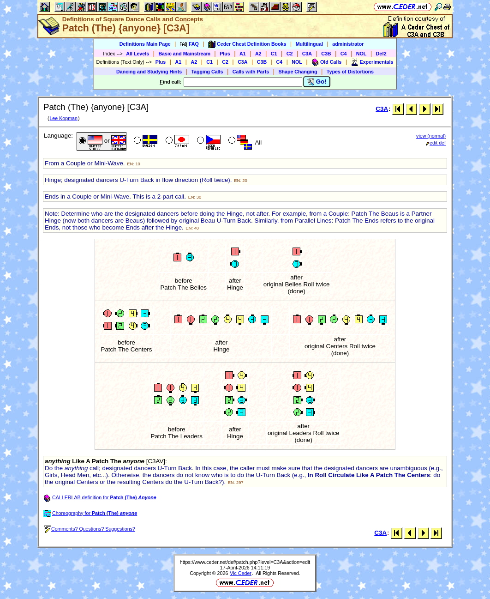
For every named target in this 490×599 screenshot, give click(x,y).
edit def (436, 142)
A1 (242, 53)
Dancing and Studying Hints (149, 71)
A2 (258, 53)
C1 (274, 53)
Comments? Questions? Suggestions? (89, 529)
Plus (225, 53)
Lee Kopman (63, 118)
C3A (307, 53)
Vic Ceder (240, 573)
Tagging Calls (207, 71)
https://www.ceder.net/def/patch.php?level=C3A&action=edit (245, 562)
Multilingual (309, 44)
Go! (317, 81)
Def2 (381, 53)
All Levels (137, 53)
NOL (361, 53)
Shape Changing (297, 71)
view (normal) (431, 136)
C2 (290, 53)
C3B (326, 53)
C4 (344, 53)
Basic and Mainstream (184, 53)
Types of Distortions (350, 71)
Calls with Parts (251, 71)
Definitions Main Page (145, 44)
